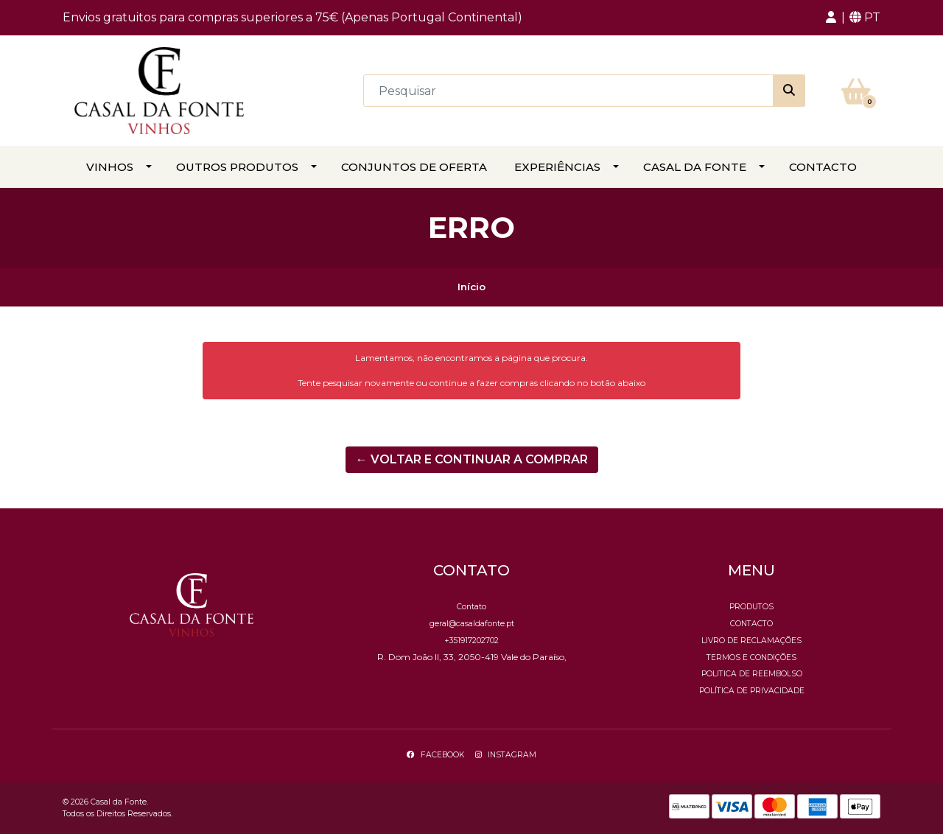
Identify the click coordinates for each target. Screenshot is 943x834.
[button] (831, 18)
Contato (471, 607)
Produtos (751, 607)
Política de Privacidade (751, 690)
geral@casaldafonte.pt (472, 623)
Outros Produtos (237, 167)
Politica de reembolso (751, 674)
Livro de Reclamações (751, 640)
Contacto (823, 167)
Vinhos (109, 167)
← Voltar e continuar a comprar (472, 459)
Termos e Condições (751, 657)
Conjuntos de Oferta (414, 167)
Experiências (557, 167)
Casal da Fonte (694, 167)
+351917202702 (471, 640)
